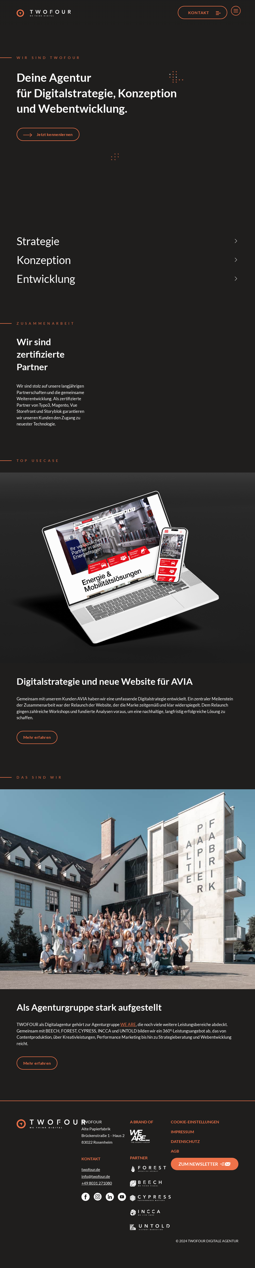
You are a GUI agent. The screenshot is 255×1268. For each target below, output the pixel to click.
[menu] (236, 11)
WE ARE (128, 1026)
